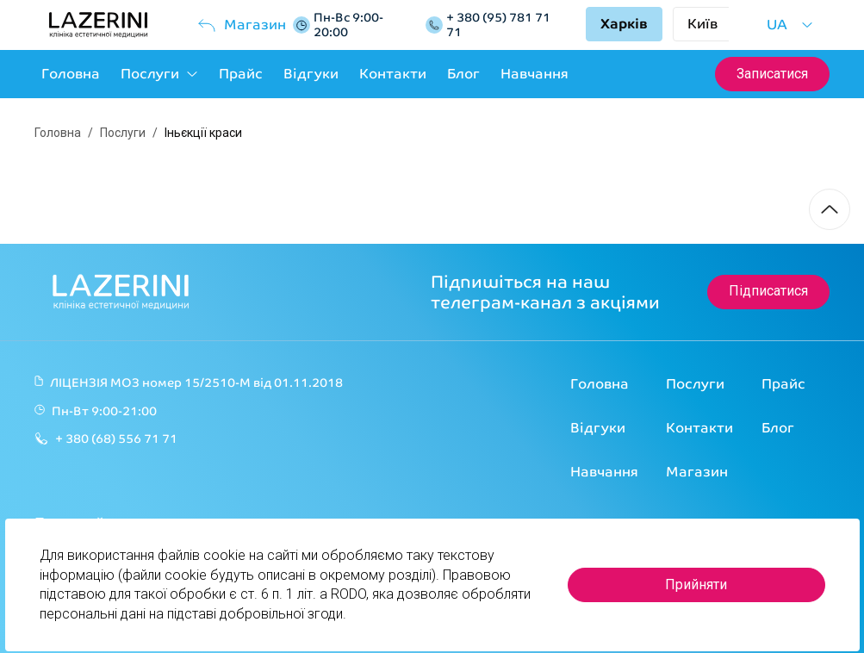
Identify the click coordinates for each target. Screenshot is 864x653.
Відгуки (311, 73)
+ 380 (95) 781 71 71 (498, 24)
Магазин (241, 25)
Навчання (534, 73)
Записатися (772, 73)
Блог (463, 73)
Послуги (159, 73)
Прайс (241, 73)
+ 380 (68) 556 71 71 (116, 438)
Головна (70, 73)
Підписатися (768, 291)
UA (790, 24)
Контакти (392, 73)
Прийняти (696, 584)
